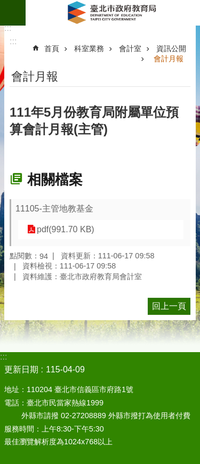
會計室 (130, 48)
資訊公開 (171, 48)
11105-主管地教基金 (54, 208)
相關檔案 (55, 179)
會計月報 (168, 58)
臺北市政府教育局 (113, 13)
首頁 (51, 48)
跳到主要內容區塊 (5, 5)
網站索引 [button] (13, 13)
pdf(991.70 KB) (65, 229)
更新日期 (21, 369)
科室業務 (89, 48)
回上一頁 (169, 306)
